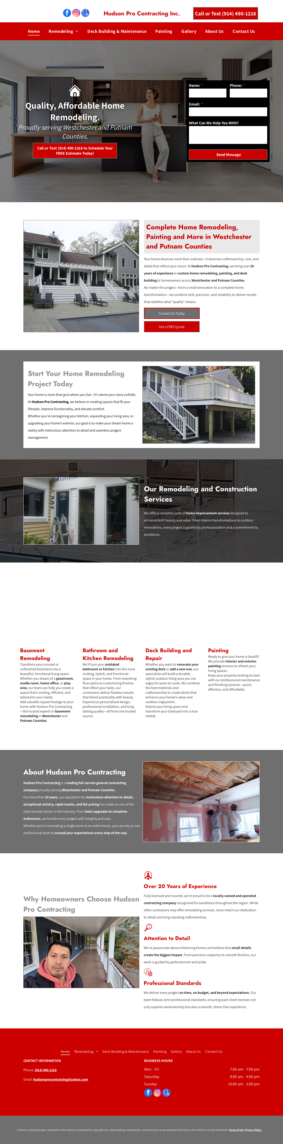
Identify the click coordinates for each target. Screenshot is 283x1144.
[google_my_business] (85, 13)
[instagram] (76, 13)
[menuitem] (33, 31)
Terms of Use (236, 1130)
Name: (194, 85)
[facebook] (67, 13)
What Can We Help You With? (214, 122)
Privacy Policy (253, 1130)
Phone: (236, 85)
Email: (194, 104)
